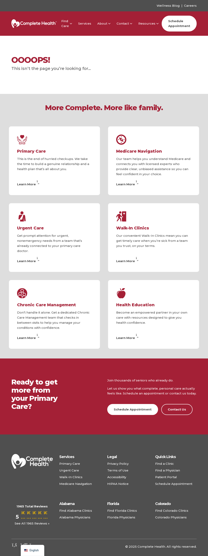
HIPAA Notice (118, 484)
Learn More (28, 184)
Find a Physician (167, 470)
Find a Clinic (164, 464)
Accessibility (116, 477)
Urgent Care (30, 228)
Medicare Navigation (139, 151)
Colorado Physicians (171, 517)
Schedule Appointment (179, 23)
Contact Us (177, 409)
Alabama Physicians (74, 517)
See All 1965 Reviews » (32, 523)
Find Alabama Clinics (75, 511)
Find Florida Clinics (122, 511)
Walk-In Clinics (132, 228)
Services (84, 23)
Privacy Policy (118, 464)
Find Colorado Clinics (171, 511)
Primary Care (31, 151)
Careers (190, 6)
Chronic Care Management (46, 304)
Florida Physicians (121, 517)
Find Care (65, 23)
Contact (123, 23)
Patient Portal (166, 477)
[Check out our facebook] (14, 545)
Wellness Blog (168, 6)
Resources (146, 23)
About (102, 23)
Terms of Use (117, 470)
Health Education (135, 304)
